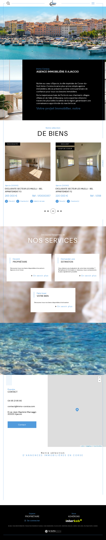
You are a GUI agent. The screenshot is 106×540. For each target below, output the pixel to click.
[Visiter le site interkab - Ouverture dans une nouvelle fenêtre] (74, 520)
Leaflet (82, 446)
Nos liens (80, 526)
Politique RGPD (88, 526)
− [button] (99, 380)
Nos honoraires (48, 526)
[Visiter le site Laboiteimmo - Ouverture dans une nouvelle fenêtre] (53, 534)
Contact (103, 163)
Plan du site (57, 526)
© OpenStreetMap (97, 446)
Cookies (95, 526)
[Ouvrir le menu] (93, 3)
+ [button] (99, 377)
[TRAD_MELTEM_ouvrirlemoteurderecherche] (8, 3)
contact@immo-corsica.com (21, 406)
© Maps (88, 446)
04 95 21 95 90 (15, 400)
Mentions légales (67, 526)
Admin (75, 526)
